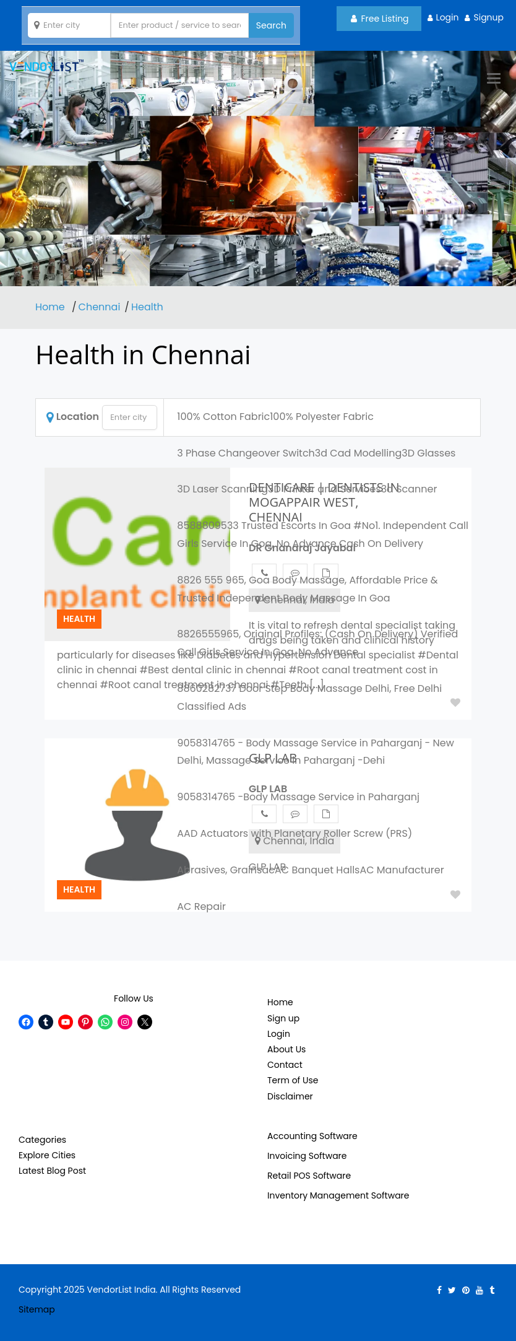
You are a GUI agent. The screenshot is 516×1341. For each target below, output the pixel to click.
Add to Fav (455, 894)
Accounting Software (312, 1136)
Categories (42, 1140)
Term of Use (292, 1080)
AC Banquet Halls (317, 870)
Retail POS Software (309, 1175)
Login (447, 17)
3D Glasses (428, 453)
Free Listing (380, 18)
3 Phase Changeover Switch (246, 453)
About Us (286, 1049)
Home (51, 307)
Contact (285, 1065)
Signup (488, 17)
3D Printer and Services (324, 489)
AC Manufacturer (401, 870)
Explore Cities (47, 1155)
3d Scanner (409, 489)
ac (268, 870)
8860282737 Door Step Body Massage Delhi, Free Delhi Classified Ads (309, 697)
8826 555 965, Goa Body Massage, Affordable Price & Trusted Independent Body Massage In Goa (307, 589)
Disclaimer (290, 1096)
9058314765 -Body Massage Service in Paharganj (298, 797)
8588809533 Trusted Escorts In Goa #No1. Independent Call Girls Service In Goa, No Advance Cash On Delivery (322, 534)
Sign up (283, 1018)
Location (72, 416)
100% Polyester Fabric (322, 416)
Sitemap (37, 1309)
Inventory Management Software (338, 1195)
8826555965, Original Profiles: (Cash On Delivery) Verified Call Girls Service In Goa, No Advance (317, 643)
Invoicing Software (307, 1156)
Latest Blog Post (52, 1170)
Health (147, 307)
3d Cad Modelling (358, 453)
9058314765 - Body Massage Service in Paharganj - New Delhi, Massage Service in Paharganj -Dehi (315, 752)
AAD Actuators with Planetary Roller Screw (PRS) (294, 833)
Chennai (100, 307)
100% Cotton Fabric (223, 416)
